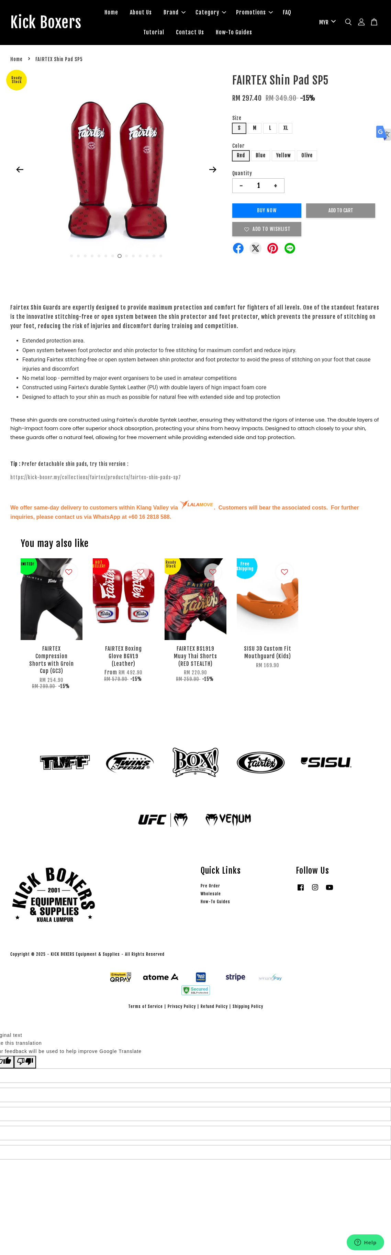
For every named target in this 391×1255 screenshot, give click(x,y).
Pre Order (210, 886)
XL (285, 129)
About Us (143, 13)
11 (140, 257)
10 (133, 257)
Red (241, 157)
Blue (261, 157)
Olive (307, 157)
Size (237, 119)
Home (114, 13)
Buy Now (267, 211)
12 (147, 257)
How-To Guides (236, 32)
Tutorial (156, 32)
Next (212, 170)
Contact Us (192, 32)
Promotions (256, 13)
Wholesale (211, 894)
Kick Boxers (48, 23)
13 (154, 257)
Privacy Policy (182, 1007)
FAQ (289, 13)
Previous (19, 170)
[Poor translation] (25, 1063)
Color (238, 147)
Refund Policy (214, 1007)
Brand (177, 13)
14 (161, 257)
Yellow (283, 157)
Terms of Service (145, 1007)
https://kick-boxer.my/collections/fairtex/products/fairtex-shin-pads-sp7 (95, 478)
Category (213, 13)
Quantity (242, 174)
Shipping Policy (248, 1007)
